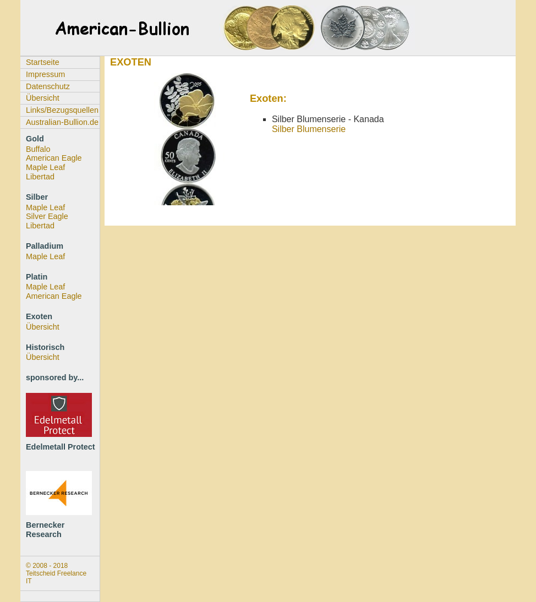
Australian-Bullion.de (62, 122)
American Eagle (54, 158)
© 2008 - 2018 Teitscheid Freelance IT (56, 573)
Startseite (42, 62)
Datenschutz (48, 86)
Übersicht (42, 98)
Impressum (45, 74)
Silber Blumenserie (309, 129)
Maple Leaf (45, 167)
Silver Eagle (47, 216)
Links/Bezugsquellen (62, 110)
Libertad (40, 176)
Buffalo (38, 149)
